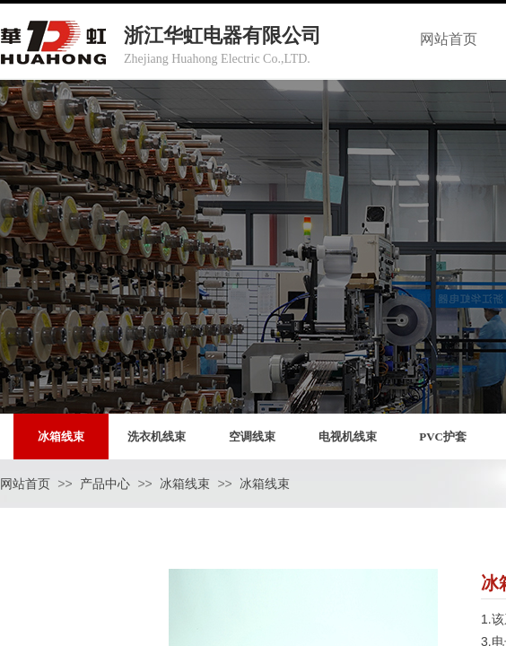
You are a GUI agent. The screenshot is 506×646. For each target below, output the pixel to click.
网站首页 (25, 484)
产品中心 (105, 484)
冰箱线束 (185, 484)
